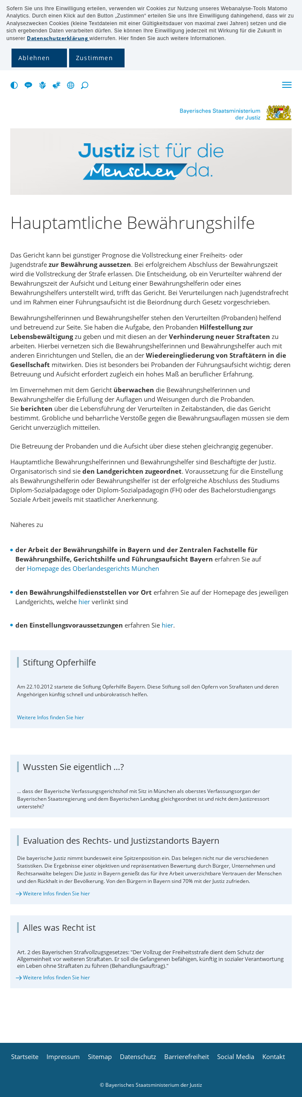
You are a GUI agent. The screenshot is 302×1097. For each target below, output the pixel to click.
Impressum (63, 1057)
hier (84, 601)
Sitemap (100, 1057)
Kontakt (273, 1057)
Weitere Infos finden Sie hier (50, 717)
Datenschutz (138, 1057)
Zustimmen (94, 58)
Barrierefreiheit (186, 1057)
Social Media (235, 1057)
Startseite (24, 1057)
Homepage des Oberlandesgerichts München (93, 568)
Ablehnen (34, 58)
